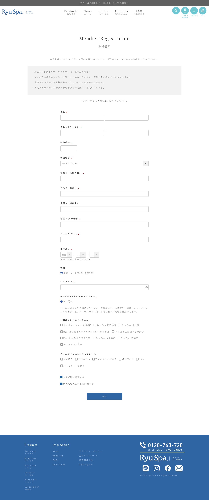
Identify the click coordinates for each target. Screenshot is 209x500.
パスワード (67, 281)
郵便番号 (66, 142)
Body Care (31, 459)
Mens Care (31, 480)
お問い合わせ (86, 464)
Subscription (32, 487)
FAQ (55, 460)
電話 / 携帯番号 (70, 218)
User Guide (59, 464)
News (56, 451)
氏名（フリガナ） (71, 127)
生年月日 (66, 248)
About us (58, 455)
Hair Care (30, 466)
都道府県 (66, 157)
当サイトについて (88, 455)
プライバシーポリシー (91, 451)
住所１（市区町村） (72, 172)
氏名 (64, 111)
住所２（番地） (70, 187)
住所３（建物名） (69, 203)
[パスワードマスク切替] (146, 287)
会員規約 (68, 377)
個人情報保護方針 (72, 383)
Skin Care (30, 452)
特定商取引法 (86, 460)
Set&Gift (30, 473)
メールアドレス (70, 233)
